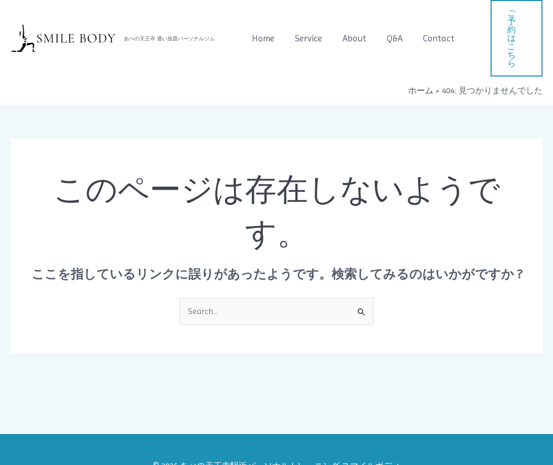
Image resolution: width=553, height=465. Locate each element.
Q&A (385, 22)
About (347, 22)
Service (304, 22)
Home (261, 22)
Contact (426, 22)
